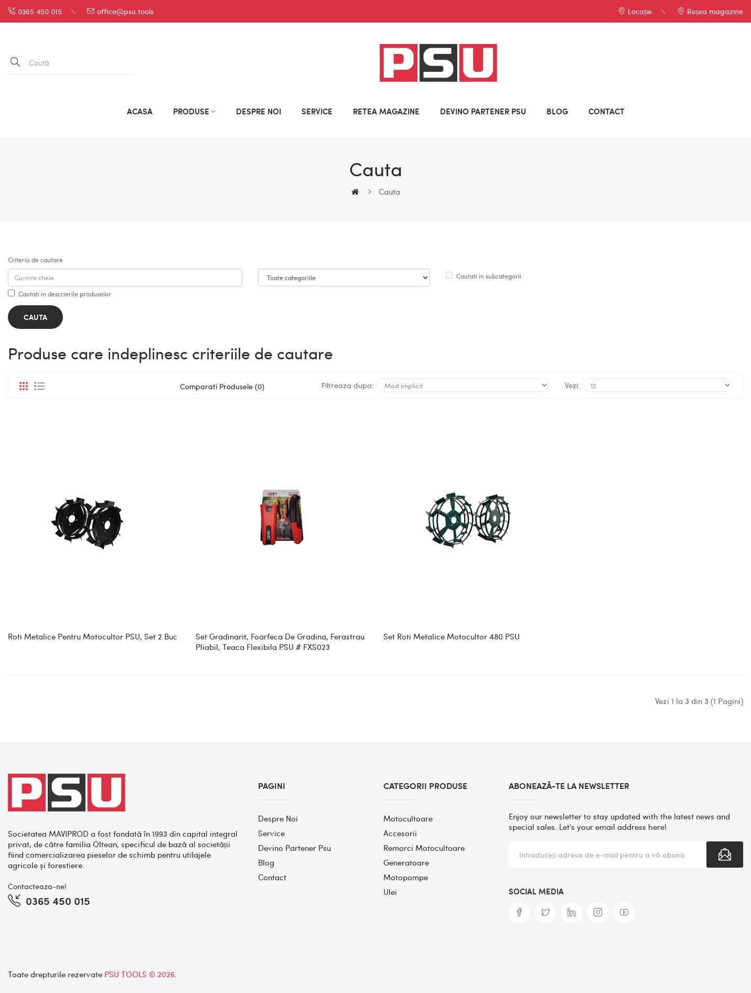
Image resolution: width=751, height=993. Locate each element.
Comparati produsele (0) (222, 386)
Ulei (390, 892)
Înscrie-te (724, 854)
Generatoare (406, 862)
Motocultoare (408, 818)
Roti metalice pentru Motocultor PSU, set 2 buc (92, 636)
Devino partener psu (294, 847)
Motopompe (405, 877)
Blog (266, 862)
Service (271, 833)
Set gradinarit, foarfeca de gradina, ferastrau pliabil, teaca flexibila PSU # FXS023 (280, 641)
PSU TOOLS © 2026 (139, 974)
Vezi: (572, 385)
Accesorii (400, 833)
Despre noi (278, 818)
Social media (536, 891)
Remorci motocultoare (424, 847)
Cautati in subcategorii (483, 276)
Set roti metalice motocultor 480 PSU (451, 636)
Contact (272, 877)
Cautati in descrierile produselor (59, 293)
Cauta (389, 191)
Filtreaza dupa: (347, 385)
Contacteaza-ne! (37, 886)
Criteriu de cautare (35, 259)
